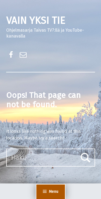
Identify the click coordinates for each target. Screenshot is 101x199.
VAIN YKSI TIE (35, 21)
